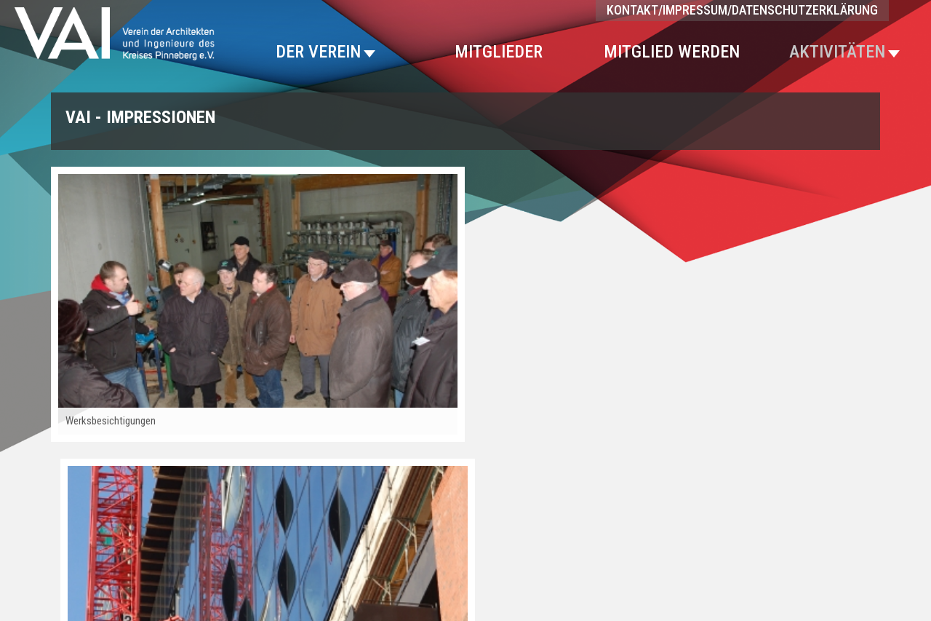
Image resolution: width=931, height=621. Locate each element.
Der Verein (325, 51)
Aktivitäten (844, 51)
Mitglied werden (672, 51)
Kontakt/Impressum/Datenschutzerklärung (742, 9)
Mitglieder (499, 51)
